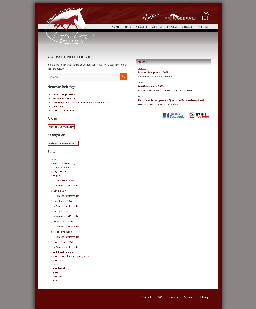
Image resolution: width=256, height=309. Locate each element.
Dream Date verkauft (63, 110)
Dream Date (60, 190)
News (127, 26)
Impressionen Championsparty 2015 (70, 256)
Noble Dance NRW (63, 241)
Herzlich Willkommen (62, 252)
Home (115, 26)
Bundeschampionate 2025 (65, 94)
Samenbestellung (60, 268)
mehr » (168, 76)
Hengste (141, 26)
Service (187, 26)
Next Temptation (63, 231)
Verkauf (157, 26)
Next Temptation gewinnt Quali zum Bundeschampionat (81, 102)
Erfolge (172, 26)
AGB (53, 159)
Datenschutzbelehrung (63, 163)
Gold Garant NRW (63, 200)
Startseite (147, 297)
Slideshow (56, 276)
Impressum (57, 260)
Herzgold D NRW (63, 211)
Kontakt (202, 26)
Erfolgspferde (58, 171)
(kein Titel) (57, 106)
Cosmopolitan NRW (64, 180)
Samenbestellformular (67, 185)
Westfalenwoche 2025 (63, 98)
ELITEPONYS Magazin (62, 167)
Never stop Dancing (64, 221)
